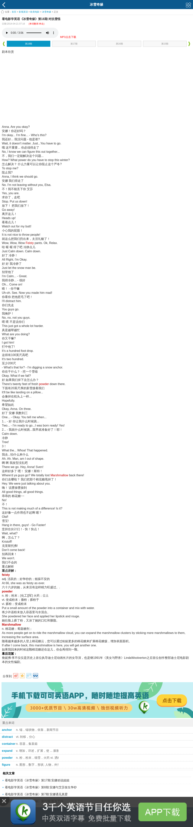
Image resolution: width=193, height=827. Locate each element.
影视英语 (23, 12)
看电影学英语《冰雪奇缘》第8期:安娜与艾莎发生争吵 (41, 787)
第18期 (28, 43)
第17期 (73, 43)
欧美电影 (34, 12)
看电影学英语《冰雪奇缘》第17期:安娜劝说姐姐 (37, 780)
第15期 (164, 43)
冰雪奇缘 (46, 12)
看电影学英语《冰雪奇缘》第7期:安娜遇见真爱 (36, 794)
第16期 (119, 43)
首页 (14, 12)
